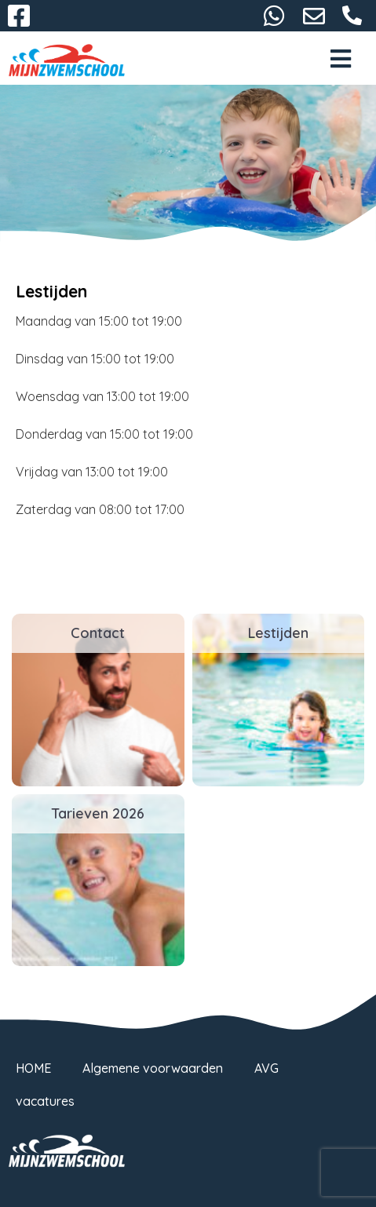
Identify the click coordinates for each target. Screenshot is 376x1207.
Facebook (19, 16)
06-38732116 (274, 15)
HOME (33, 1068)
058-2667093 (352, 15)
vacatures (45, 1101)
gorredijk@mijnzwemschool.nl (314, 15)
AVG (266, 1068)
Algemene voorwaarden (152, 1068)
